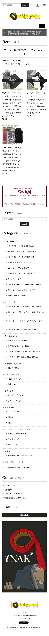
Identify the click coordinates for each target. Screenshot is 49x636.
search (25, 5)
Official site (24, 515)
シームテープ (10, 241)
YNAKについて (10, 485)
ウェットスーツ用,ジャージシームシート (24, 306)
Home (5, 60)
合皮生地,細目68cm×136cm (19, 346)
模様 (10, 423)
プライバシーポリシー (13, 494)
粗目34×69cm (13, 368)
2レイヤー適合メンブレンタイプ (21, 290)
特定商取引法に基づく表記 (15, 498)
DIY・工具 (9, 391)
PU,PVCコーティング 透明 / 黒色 (21, 246)
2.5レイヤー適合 (14, 279)
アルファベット (14, 412)
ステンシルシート (12, 407)
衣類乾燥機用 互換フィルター (17, 467)
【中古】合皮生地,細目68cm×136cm (23, 357)
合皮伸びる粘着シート (14, 364)
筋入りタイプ (13, 384)
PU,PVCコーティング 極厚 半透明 (22, 257)
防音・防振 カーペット (14, 462)
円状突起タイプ (14, 379)
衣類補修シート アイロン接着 (20, 455)
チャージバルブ (14, 401)
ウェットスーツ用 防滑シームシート (23, 329)
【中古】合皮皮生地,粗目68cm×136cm (24, 351)
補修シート (9, 451)
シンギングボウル (15, 439)
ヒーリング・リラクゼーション (17, 429)
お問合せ (8, 490)
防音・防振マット (12, 374)
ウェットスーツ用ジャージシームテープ (24, 284)
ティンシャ (12, 444)
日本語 (10, 417)
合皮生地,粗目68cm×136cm (19, 340)
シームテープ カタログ (17, 295)
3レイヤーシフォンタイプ (18, 268)
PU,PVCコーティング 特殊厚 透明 (22, 251)
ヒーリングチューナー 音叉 (19, 433)
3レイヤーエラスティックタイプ (21, 273)
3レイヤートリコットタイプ (19, 262)
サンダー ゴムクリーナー (18, 395)
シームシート (16, 60)
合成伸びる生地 (11, 336)
